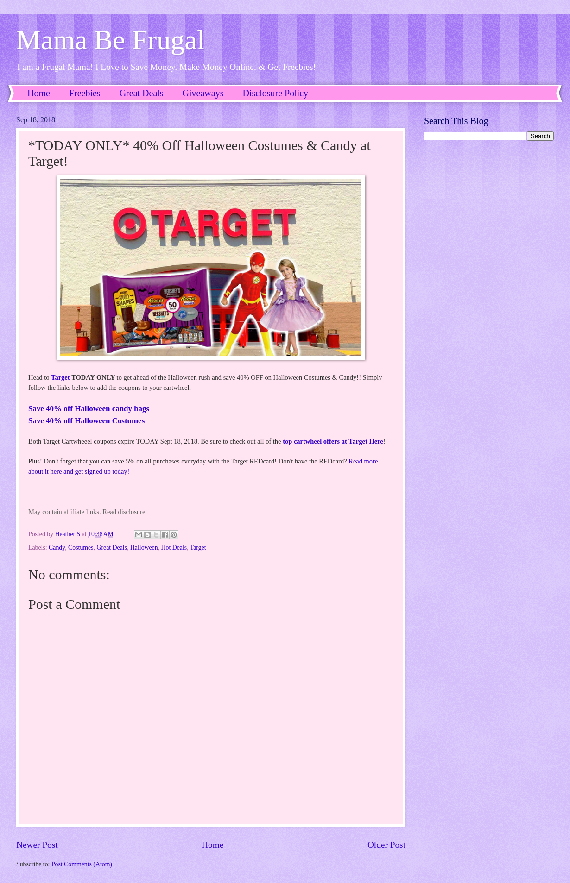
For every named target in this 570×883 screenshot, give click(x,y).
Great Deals (142, 93)
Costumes (80, 547)
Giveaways (203, 93)
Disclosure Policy (275, 93)
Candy (57, 547)
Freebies (85, 93)
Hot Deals (174, 547)
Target (60, 377)
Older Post (386, 845)
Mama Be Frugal (110, 40)
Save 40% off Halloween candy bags (88, 408)
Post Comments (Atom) (81, 864)
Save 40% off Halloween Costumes (86, 420)
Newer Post (37, 845)
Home (38, 93)
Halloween (144, 547)
